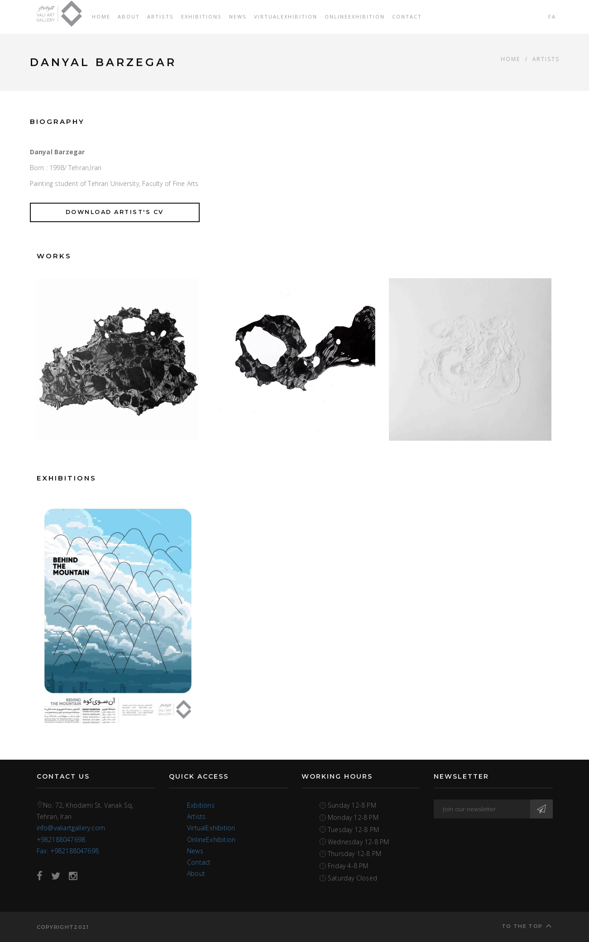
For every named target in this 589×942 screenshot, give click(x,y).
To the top (527, 925)
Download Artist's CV (115, 212)
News (238, 16)
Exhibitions (201, 16)
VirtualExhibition (285, 16)
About (129, 16)
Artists (160, 16)
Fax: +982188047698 (68, 851)
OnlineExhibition (355, 16)
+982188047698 (61, 839)
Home (101, 16)
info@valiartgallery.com (71, 827)
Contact (407, 16)
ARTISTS (546, 58)
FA (552, 16)
